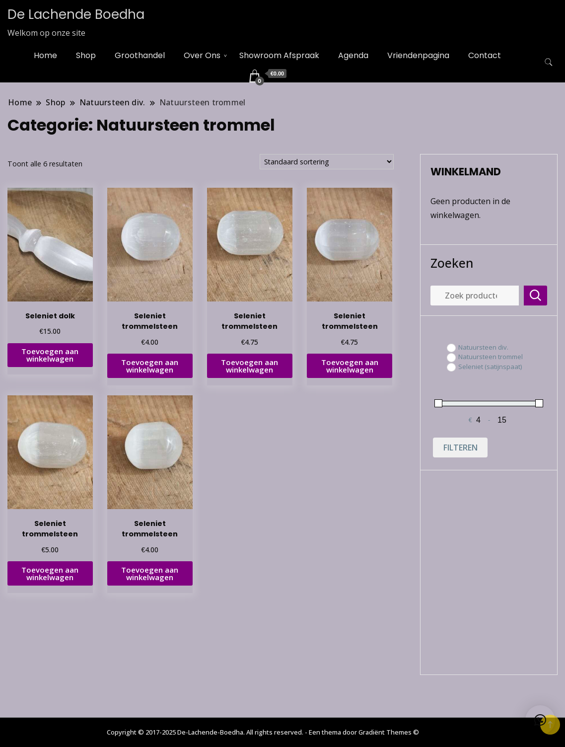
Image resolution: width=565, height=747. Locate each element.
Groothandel (140, 55)
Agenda (353, 55)
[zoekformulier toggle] (549, 62)
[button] (540, 720)
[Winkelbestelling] (327, 161)
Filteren (460, 447)
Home (45, 55)
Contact (484, 55)
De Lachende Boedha (75, 14)
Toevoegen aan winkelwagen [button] (49, 355)
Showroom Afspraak (279, 55)
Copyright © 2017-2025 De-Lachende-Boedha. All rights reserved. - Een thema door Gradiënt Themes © (263, 732)
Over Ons (202, 55)
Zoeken (451, 263)
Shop (86, 55)
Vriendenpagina (418, 55)
